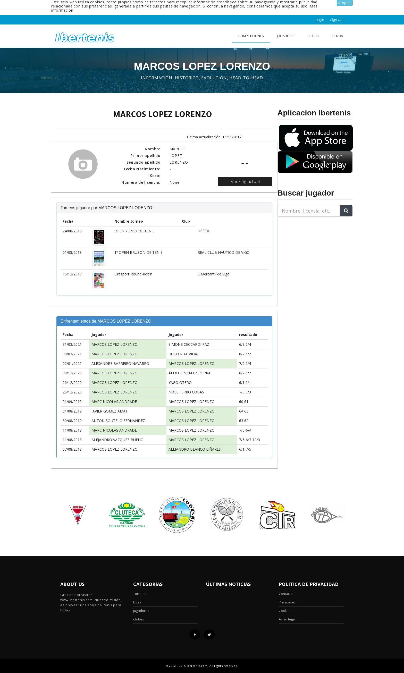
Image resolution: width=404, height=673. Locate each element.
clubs (314, 35)
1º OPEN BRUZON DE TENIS (138, 252)
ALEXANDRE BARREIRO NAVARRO (120, 363)
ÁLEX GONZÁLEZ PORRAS (191, 373)
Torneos (139, 593)
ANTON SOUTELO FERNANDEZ (118, 420)
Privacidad (287, 602)
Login (319, 20)
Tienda (337, 35)
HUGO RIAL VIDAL (184, 353)
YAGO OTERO (180, 382)
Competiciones (251, 35)
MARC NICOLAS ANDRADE (114, 401)
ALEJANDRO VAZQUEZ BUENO (117, 439)
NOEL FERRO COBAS (186, 392)
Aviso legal (287, 619)
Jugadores (286, 35)
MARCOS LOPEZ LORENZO (114, 344)
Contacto (286, 593)
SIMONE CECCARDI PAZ (189, 344)
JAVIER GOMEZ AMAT (109, 411)
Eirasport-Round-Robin (133, 274)
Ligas (137, 602)
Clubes (138, 619)
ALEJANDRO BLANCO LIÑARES (195, 449)
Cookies (285, 610)
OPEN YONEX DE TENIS (134, 231)
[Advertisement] (309, 253)
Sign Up (336, 20)
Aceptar (344, 3)
